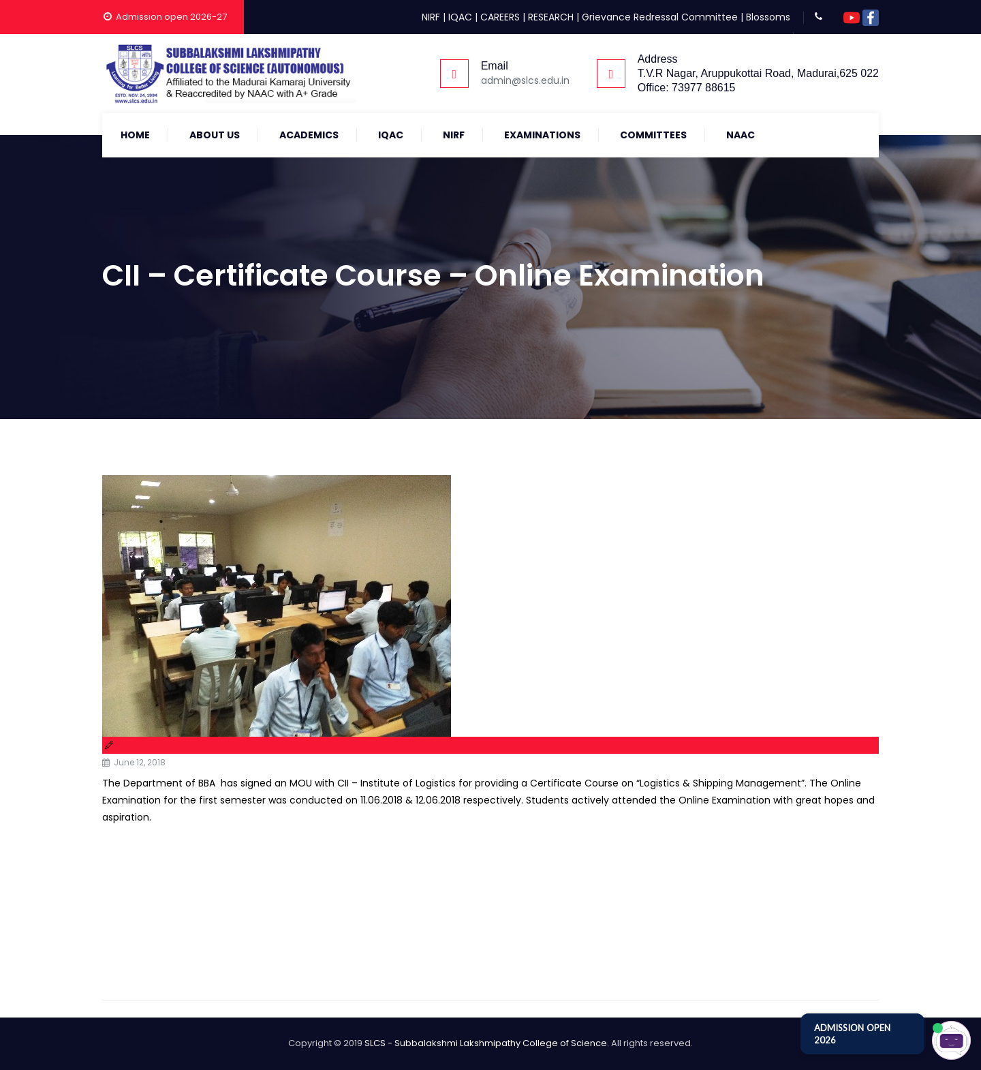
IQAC (460, 17)
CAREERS (500, 17)
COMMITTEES (653, 135)
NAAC (740, 135)
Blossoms (768, 17)
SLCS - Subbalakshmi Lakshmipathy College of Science (485, 1043)
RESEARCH (551, 17)
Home (135, 135)
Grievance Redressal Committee (660, 17)
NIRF (431, 17)
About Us (214, 135)
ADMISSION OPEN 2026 (852, 1033)
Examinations (542, 135)
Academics (309, 135)
